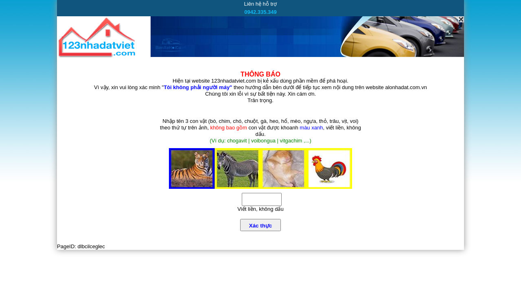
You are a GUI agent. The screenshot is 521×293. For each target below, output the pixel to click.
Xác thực (260, 226)
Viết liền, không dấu (260, 209)
